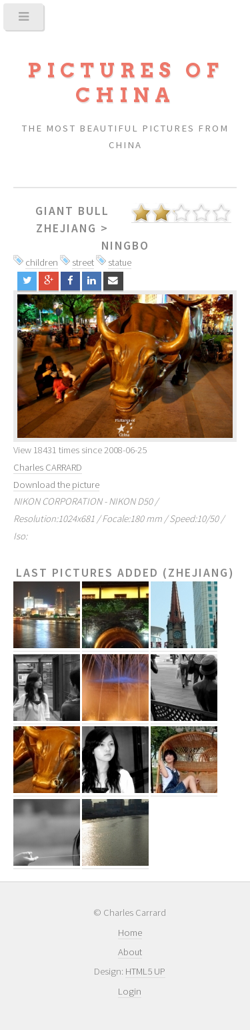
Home (130, 933)
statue (119, 262)
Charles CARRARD (47, 467)
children (41, 262)
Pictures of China (125, 83)
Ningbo (125, 245)
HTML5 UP (145, 971)
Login (129, 991)
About (130, 952)
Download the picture (56, 485)
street (83, 262)
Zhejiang (66, 228)
